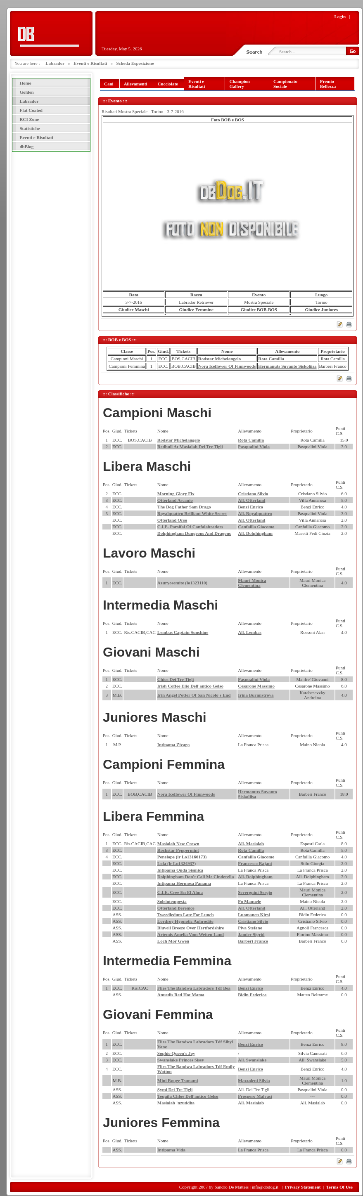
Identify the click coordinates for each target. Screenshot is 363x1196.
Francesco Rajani (255, 863)
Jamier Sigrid (251, 934)
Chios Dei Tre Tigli (175, 679)
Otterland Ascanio (175, 500)
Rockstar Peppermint (178, 850)
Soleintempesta (172, 901)
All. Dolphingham (255, 533)
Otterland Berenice (176, 907)
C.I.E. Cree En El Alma (180, 892)
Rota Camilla (271, 358)
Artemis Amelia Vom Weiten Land (190, 934)
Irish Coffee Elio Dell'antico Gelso (190, 685)
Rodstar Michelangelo (219, 358)
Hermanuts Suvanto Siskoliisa (287, 366)
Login (340, 16)
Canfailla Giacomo (256, 526)
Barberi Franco (253, 940)
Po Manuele (249, 901)
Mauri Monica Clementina (252, 583)
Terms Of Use (339, 1186)
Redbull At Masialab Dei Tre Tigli (190, 446)
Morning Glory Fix (176, 493)
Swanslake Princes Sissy (180, 1059)
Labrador (54, 63)
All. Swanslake (252, 1059)
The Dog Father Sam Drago (184, 506)
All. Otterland (251, 500)
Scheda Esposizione (135, 63)
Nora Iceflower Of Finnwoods (227, 366)
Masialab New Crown (178, 843)
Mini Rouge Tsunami (177, 1080)
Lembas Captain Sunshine (183, 632)
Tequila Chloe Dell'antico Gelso (187, 1096)
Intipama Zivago (173, 744)
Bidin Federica (252, 994)
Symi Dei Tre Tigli (174, 1089)
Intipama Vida (171, 1149)
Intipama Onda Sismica (180, 869)
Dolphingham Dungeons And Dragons (194, 533)
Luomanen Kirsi (254, 914)
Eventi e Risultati (90, 63)
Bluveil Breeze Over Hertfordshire (190, 927)
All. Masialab (251, 843)
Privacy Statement (302, 1186)
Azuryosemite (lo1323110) (182, 582)
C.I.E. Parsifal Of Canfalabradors (190, 526)
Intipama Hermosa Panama (184, 883)
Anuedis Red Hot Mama (180, 994)
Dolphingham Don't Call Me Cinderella (195, 876)
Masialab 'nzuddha (176, 1102)
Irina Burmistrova (255, 695)
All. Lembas (249, 632)
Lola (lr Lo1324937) (176, 863)
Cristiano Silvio (253, 493)
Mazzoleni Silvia (254, 1080)
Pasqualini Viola (254, 446)
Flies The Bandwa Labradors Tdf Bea (193, 988)
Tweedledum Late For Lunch (185, 914)
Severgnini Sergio (255, 892)
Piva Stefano (250, 927)
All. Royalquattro (255, 513)
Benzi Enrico (250, 506)
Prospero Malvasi (255, 1096)
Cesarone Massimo (256, 685)
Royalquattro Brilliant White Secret (192, 513)
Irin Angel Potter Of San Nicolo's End (194, 695)
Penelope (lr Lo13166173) (182, 856)
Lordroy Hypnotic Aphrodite (185, 921)
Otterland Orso (172, 520)
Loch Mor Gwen (173, 940)
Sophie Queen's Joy (176, 1053)
